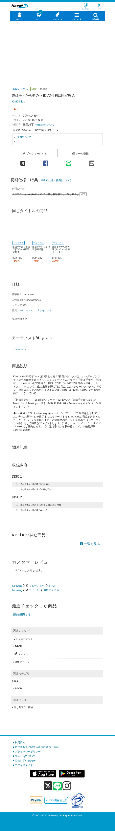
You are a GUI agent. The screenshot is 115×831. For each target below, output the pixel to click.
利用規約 (20, 742)
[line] (57, 786)
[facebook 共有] (45, 161)
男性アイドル (51, 590)
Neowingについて (25, 756)
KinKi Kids (18, 101)
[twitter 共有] (23, 161)
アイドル (34, 590)
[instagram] (66, 786)
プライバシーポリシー (28, 751)
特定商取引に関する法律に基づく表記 (37, 747)
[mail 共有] (91, 161)
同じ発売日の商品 (23, 707)
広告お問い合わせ (25, 760)
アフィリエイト (24, 765)
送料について (24, 137)
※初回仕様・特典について (55, 180)
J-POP (52, 585)
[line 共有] (68, 161)
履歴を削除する (21, 614)
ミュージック (36, 585)
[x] (48, 786)
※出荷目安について (44, 124)
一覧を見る (92, 543)
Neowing (17, 585)
